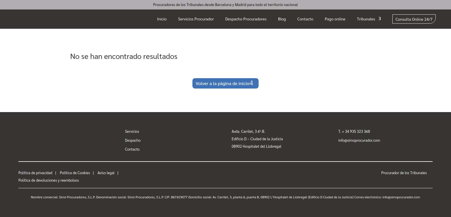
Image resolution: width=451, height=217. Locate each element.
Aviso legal (106, 172)
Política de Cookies (75, 172)
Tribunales (366, 18)
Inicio (162, 18)
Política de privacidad (35, 172)
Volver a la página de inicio (222, 83)
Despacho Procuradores (245, 18)
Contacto (305, 18)
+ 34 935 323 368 (356, 131)
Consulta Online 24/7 (414, 19)
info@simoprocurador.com (359, 140)
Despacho (133, 140)
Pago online (335, 18)
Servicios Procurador (196, 18)
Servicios (132, 131)
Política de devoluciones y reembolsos (48, 180)
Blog (282, 18)
